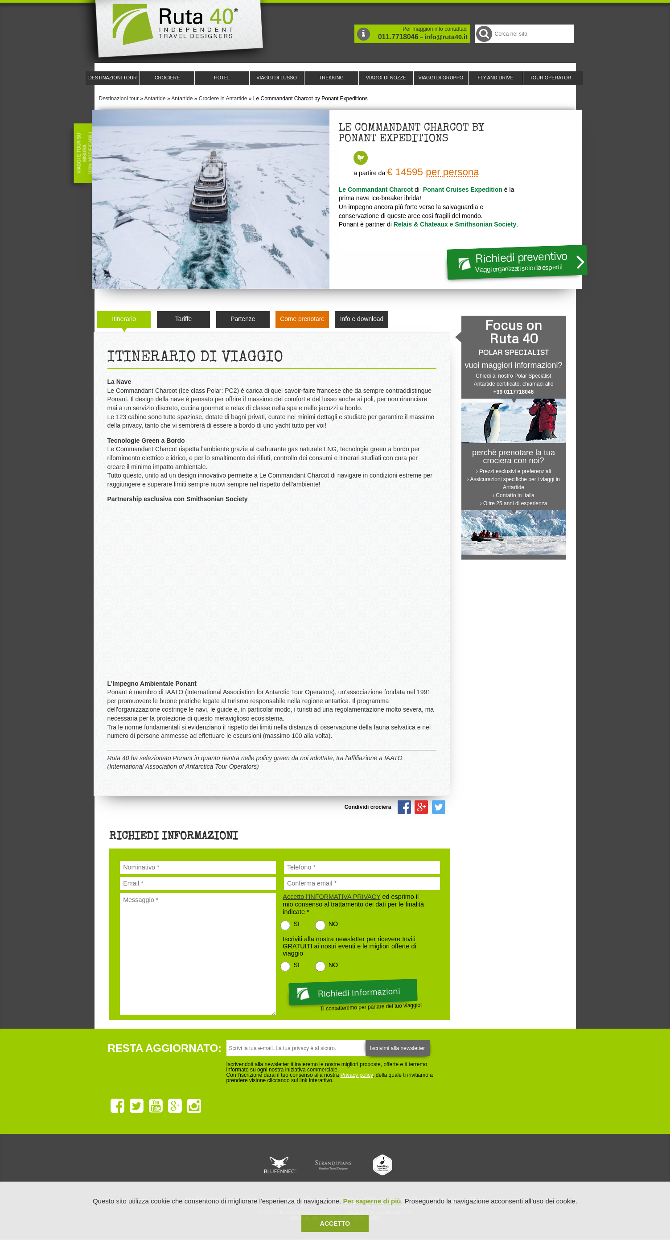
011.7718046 (398, 37)
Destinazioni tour (119, 98)
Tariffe (183, 319)
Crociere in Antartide (223, 98)
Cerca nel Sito (483, 33)
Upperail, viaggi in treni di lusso (383, 1165)
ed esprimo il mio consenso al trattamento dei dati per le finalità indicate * (353, 904)
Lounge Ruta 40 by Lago (433, 1165)
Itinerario (124, 319)
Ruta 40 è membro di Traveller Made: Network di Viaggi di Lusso (233, 1165)
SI (296, 923)
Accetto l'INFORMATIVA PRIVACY (331, 896)
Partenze (242, 319)
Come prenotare (302, 319)
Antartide (155, 98)
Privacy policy (357, 1075)
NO (333, 923)
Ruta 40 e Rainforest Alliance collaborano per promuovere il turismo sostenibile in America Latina (283, 1165)
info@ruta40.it (445, 37)
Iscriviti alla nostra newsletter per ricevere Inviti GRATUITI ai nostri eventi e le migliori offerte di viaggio (349, 946)
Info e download (361, 319)
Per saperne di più (372, 1201)
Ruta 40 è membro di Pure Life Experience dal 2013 (333, 1165)
